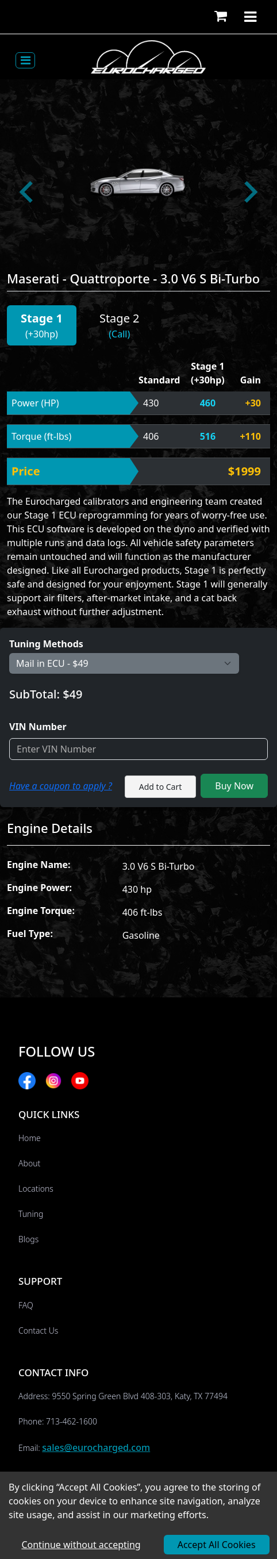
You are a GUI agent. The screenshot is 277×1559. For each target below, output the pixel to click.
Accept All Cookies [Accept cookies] (217, 1544)
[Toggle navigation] (25, 60)
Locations (35, 1188)
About (29, 1163)
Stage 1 (42, 318)
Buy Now (234, 786)
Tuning (30, 1213)
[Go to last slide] (27, 192)
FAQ (25, 1305)
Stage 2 (119, 318)
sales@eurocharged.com (96, 1447)
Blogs (28, 1239)
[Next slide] (249, 192)
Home (29, 1137)
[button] (220, 16)
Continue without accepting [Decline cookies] (80, 1544)
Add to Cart (160, 786)
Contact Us (38, 1330)
